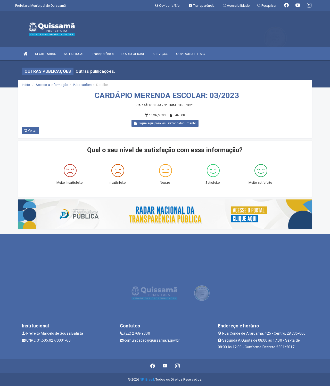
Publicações (82, 85)
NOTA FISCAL (74, 54)
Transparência (102, 54)
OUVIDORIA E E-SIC (190, 54)
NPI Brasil (147, 379)
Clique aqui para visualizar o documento (165, 123)
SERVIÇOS (160, 54)
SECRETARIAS (45, 54)
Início (26, 85)
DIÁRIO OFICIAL (133, 54)
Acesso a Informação (52, 85)
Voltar (30, 130)
